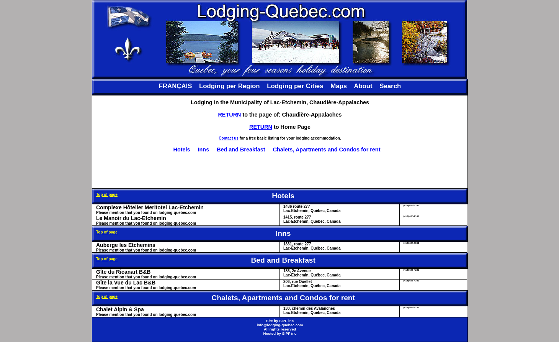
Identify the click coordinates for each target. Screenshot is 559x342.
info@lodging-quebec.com (280, 325)
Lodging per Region (229, 86)
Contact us (229, 138)
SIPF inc (286, 321)
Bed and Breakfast (241, 149)
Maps (338, 86)
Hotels (181, 149)
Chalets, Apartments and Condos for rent (327, 149)
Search (390, 86)
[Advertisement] (279, 170)
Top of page (107, 194)
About (363, 86)
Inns (203, 149)
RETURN (229, 115)
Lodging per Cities (295, 86)
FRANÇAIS (175, 86)
